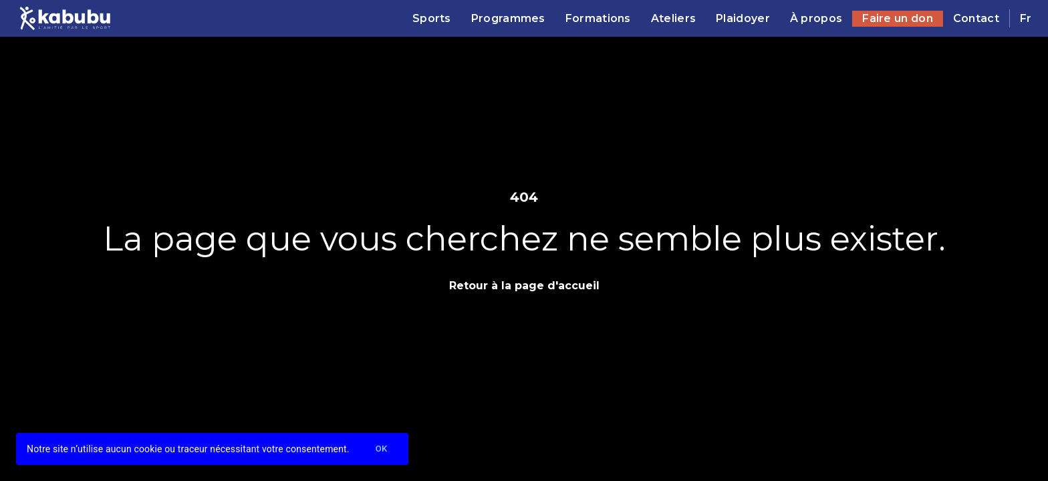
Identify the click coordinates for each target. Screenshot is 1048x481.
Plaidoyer (743, 18)
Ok (381, 449)
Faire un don (897, 18)
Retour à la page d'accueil (524, 285)
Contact (976, 18)
